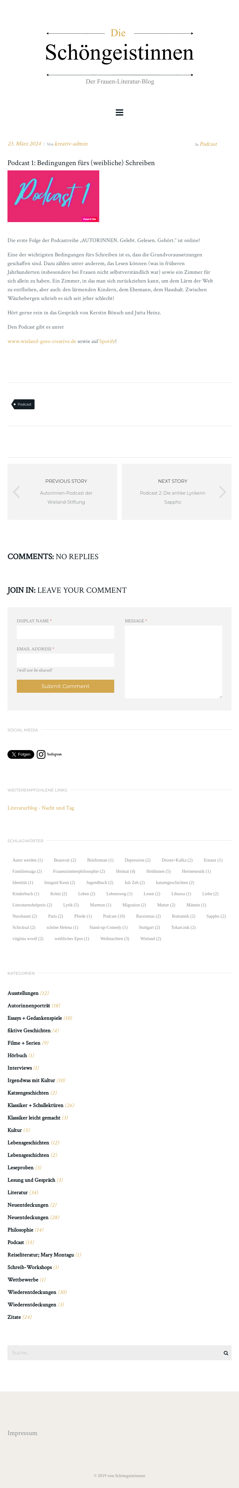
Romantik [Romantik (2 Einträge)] (183, 916)
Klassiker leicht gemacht (33, 1117)
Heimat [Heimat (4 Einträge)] (125, 871)
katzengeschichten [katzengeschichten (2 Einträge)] (175, 882)
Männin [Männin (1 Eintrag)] (196, 905)
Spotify (107, 341)
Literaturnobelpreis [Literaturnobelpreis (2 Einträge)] (32, 905)
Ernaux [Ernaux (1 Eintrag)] (213, 860)
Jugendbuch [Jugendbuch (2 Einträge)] (99, 882)
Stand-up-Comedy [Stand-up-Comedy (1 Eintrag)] (108, 927)
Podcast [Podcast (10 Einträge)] (114, 916)
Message (136, 621)
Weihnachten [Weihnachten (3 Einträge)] (115, 938)
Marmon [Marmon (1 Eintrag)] (100, 905)
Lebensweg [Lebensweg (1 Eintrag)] (119, 893)
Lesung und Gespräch (31, 1180)
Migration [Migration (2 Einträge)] (134, 905)
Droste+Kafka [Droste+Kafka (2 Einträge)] (177, 860)
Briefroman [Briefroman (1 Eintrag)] (100, 860)
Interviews (19, 1068)
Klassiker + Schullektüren (35, 1105)
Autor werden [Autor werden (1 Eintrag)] (27, 860)
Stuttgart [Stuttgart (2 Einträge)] (149, 927)
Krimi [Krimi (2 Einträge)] (58, 893)
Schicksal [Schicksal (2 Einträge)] (23, 927)
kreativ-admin (70, 144)
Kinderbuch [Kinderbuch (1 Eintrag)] (25, 893)
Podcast (208, 144)
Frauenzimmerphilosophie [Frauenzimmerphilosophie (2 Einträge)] (79, 871)
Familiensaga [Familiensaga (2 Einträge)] (27, 871)
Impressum (22, 1433)
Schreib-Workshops (29, 1267)
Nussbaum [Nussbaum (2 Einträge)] (24, 916)
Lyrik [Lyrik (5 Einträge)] (71, 905)
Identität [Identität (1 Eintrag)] (22, 882)
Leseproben (20, 1167)
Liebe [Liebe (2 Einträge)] (210, 893)
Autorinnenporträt (28, 1005)
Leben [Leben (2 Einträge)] (86, 893)
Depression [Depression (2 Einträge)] (138, 860)
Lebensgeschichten (28, 1142)
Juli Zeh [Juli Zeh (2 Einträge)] (134, 882)
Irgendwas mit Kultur (31, 1080)
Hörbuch (17, 1055)
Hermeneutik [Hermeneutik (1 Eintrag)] (196, 871)
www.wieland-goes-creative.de (41, 341)
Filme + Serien (23, 1043)
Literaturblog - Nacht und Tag (40, 807)
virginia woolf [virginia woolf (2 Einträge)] (27, 938)
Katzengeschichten (28, 1092)
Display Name (34, 621)
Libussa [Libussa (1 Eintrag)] (181, 893)
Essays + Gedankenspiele (34, 1018)
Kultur (14, 1130)
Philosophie (20, 1230)
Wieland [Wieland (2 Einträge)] (150, 938)
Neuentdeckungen (28, 1205)
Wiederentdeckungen (31, 1292)
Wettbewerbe (22, 1279)
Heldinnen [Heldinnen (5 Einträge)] (158, 871)
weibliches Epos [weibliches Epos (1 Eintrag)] (71, 938)
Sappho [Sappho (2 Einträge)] (216, 916)
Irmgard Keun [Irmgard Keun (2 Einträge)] (59, 882)
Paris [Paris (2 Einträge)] (55, 916)
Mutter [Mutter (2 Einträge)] (166, 905)
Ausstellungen (23, 993)
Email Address (35, 649)
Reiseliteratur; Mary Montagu (40, 1254)
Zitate (14, 1317)
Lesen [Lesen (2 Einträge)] (152, 893)
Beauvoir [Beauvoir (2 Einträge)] (65, 860)
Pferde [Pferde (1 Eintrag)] (83, 916)
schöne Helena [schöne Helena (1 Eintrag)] (62, 927)
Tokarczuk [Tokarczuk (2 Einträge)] (183, 927)
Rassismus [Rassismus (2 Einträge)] (148, 916)
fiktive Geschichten (29, 1030)
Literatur (17, 1192)
